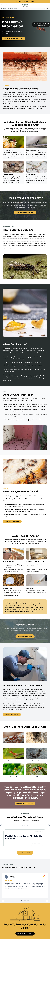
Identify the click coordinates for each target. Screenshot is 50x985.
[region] (25, 1)
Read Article (37, 844)
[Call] (2, 5)
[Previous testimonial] (3, 901)
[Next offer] (46, 1)
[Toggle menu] (48, 5)
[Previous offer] (4, 1)
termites (37, 495)
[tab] (22, 825)
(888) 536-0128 (26, 202)
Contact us (29, 789)
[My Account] (6, 5)
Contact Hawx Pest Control (33, 704)
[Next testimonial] (47, 901)
